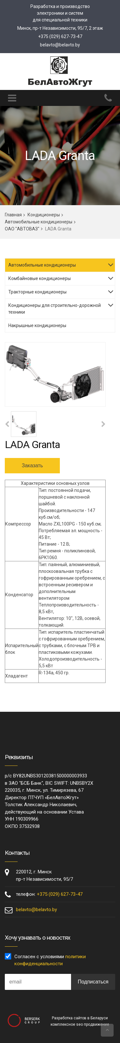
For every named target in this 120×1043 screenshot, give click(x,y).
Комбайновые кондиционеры (39, 278)
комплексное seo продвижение (80, 1024)
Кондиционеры (44, 214)
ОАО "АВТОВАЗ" (22, 228)
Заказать (32, 465)
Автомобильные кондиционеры (38, 221)
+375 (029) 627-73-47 (60, 36)
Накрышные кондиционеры (37, 325)
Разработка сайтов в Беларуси (80, 1018)
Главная (13, 214)
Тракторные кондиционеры (37, 291)
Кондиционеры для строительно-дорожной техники (54, 309)
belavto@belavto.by (60, 44)
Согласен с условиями (50, 960)
